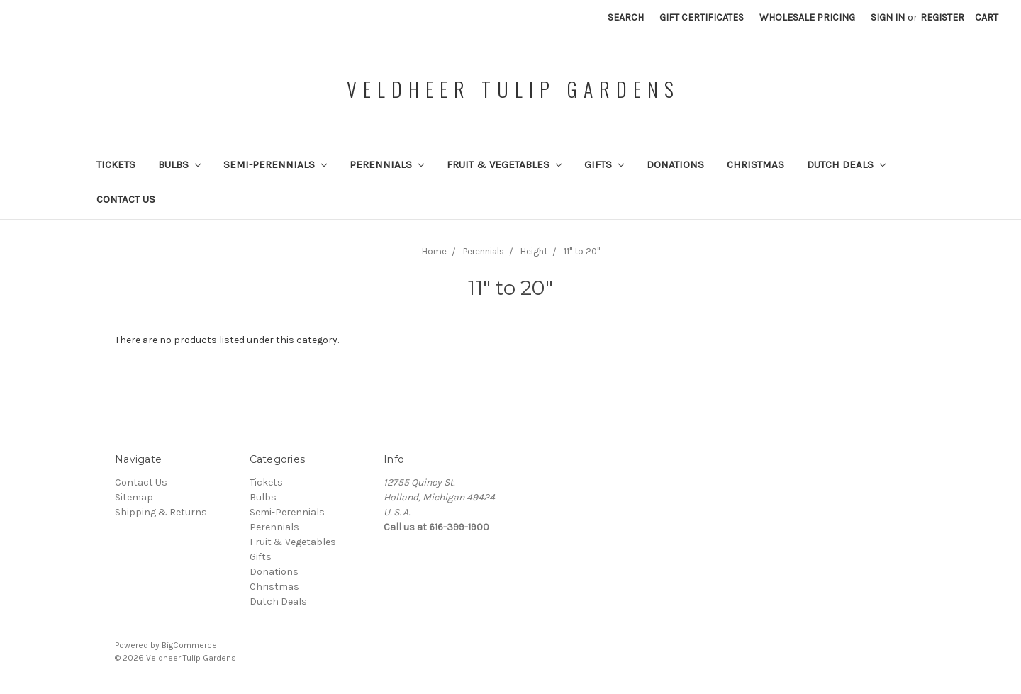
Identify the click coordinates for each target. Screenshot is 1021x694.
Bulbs (179, 164)
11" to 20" (582, 251)
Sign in (888, 17)
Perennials (387, 164)
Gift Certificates (701, 17)
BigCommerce (189, 645)
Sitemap (134, 497)
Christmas (755, 164)
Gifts (604, 164)
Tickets (115, 164)
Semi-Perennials (275, 164)
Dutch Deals (846, 164)
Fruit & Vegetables (504, 164)
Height (533, 251)
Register (942, 17)
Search (626, 17)
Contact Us (125, 199)
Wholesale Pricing (807, 17)
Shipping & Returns (161, 512)
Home (434, 251)
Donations (675, 164)
